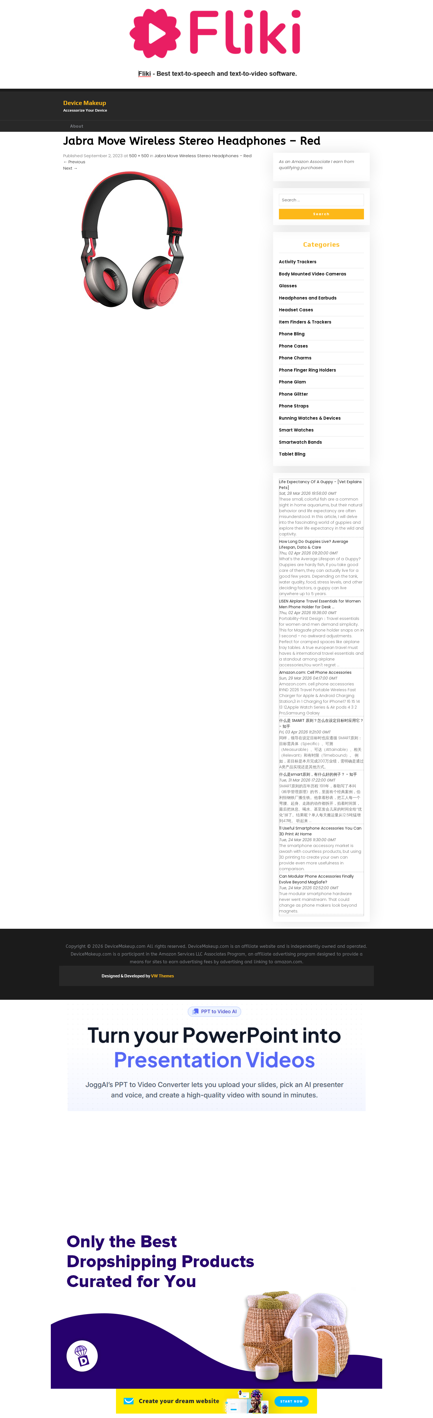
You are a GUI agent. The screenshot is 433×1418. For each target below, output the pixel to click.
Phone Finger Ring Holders (307, 370)
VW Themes (162, 976)
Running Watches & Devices (310, 418)
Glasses (288, 286)
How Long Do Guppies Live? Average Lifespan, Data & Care (313, 544)
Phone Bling (292, 334)
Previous (74, 162)
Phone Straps (294, 406)
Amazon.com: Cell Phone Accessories (315, 672)
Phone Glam (292, 382)
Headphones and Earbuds (308, 298)
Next (70, 168)
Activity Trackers (297, 262)
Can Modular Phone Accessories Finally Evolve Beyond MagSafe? (316, 879)
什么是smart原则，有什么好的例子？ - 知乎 (318, 774)
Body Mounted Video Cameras (312, 274)
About (76, 126)
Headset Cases (296, 310)
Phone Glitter (293, 394)
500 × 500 (139, 156)
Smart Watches (296, 430)
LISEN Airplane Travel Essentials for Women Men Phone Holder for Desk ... (320, 604)
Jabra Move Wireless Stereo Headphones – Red (203, 156)
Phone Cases (293, 346)
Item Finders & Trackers (305, 322)
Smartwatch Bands (300, 442)
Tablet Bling (292, 454)
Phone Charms (295, 358)
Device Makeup (84, 102)
